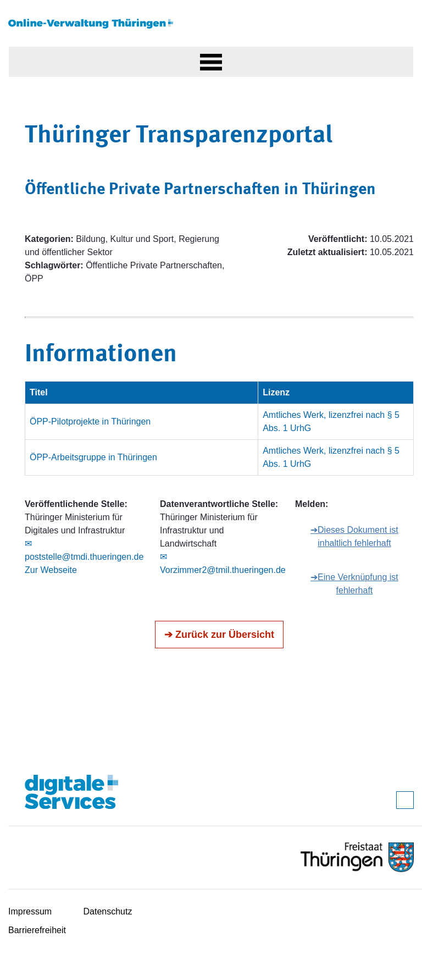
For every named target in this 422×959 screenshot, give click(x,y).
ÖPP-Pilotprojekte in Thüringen (90, 421)
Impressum (30, 911)
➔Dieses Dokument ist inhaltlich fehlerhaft (354, 536)
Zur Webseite (51, 570)
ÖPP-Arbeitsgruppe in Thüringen (93, 457)
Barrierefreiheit (37, 930)
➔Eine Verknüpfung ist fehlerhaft (354, 583)
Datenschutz (108, 911)
